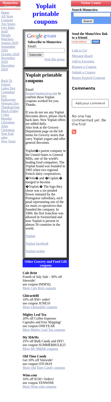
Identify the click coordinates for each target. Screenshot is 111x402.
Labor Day (8, 88)
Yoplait (30, 236)
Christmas (8, 122)
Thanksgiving (10, 107)
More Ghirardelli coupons (40, 307)
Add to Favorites (83, 61)
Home (5, 12)
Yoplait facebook (37, 243)
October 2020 (10, 54)
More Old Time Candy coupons (44, 367)
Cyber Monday (6, 116)
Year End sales (7, 135)
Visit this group (54, 59)
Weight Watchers (7, 37)
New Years (8, 141)
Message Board (82, 56)
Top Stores (8, 24)
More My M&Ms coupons (40, 348)
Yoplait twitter (35, 251)
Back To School (6, 82)
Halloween (8, 99)
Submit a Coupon (83, 72)
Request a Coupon (84, 67)
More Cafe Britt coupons (39, 288)
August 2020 (9, 43)
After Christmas (8, 128)
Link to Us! (79, 50)
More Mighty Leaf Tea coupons (44, 330)
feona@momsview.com (41, 93)
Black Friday (9, 111)
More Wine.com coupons (39, 386)
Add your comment (90, 103)
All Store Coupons (7, 18)
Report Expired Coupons (88, 78)
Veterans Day (10, 103)
